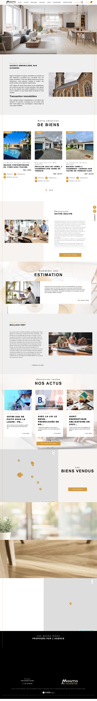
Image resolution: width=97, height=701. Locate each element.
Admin (66, 690)
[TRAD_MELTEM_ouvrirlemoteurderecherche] (78, 2)
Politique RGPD (77, 690)
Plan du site (53, 690)
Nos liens (71, 690)
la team (49, 2)
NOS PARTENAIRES (57, 2)
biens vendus (34, 2)
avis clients (42, 2)
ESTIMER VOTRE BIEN (67, 2)
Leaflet (42, 503)
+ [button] (53, 453)
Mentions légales (60, 690)
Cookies (83, 690)
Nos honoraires (45, 690)
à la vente (26, 2)
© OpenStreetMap (47, 503)
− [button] (53, 455)
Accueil (20, 2)
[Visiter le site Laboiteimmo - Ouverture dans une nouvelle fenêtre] (48, 696)
